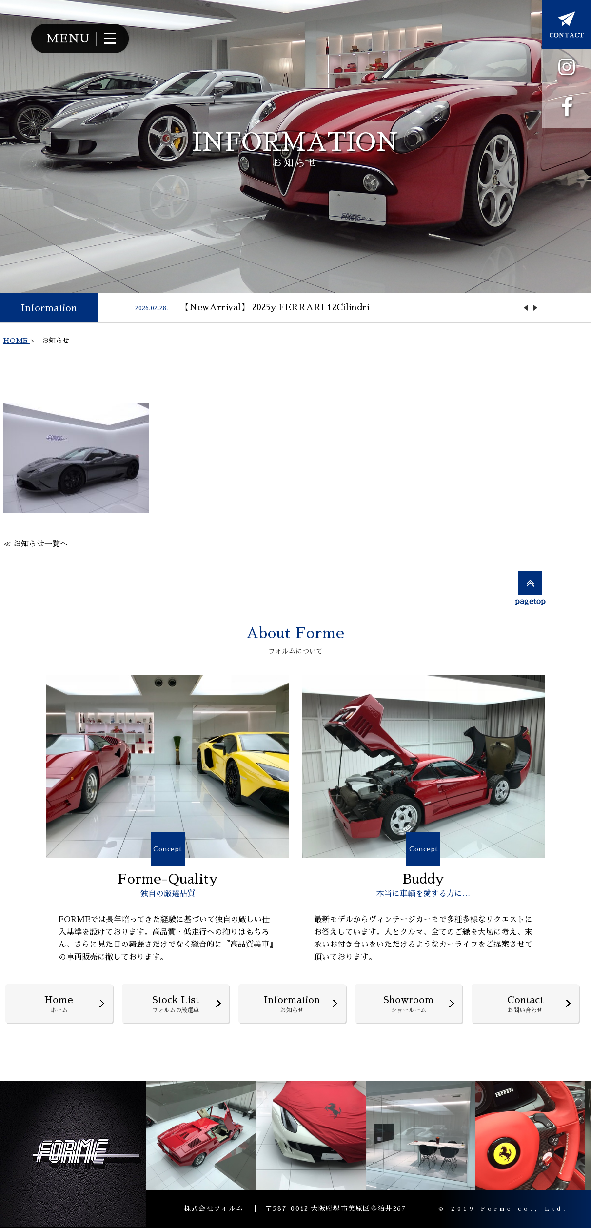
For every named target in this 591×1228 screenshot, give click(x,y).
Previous (526, 308)
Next (535, 308)
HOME (16, 340)
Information (49, 308)
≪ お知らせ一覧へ (35, 544)
